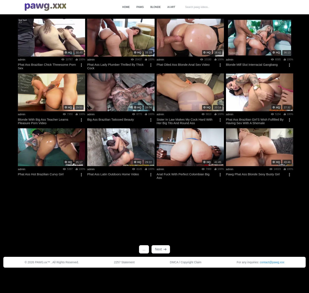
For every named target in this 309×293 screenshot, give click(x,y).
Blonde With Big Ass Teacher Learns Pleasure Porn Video (43, 121)
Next (160, 249)
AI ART (171, 7)
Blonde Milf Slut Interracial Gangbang (252, 64)
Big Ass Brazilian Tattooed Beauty (110, 119)
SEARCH (225, 7)
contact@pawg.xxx (272, 262)
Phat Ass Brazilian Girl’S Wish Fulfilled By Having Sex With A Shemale (255, 121)
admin (21, 59)
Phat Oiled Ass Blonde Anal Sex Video (183, 64)
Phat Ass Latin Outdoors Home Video (113, 174)
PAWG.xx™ (43, 262)
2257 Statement (124, 262)
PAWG (140, 7)
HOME (126, 7)
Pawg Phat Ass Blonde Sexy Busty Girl (253, 174)
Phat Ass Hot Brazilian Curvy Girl (40, 174)
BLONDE (155, 7)
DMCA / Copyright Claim (185, 262)
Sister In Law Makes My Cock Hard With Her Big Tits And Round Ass (184, 121)
